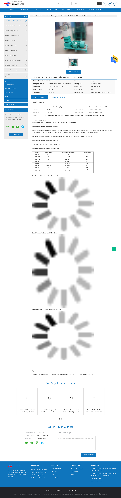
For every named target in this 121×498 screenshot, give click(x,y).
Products (24, 9)
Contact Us (80, 9)
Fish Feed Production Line (16, 36)
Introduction (56, 469)
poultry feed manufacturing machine (63, 374)
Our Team (55, 477)
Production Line (77, 469)
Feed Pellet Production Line (16, 26)
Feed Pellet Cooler (16, 55)
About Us (38, 9)
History (54, 471)
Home (11, 9)
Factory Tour (52, 9)
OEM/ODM (74, 471)
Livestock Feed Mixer (16, 50)
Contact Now (74, 72)
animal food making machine (41, 374)
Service (54, 474)
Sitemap (47, 490)
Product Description (59, 97)
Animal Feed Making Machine (16, 21)
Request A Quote (95, 9)
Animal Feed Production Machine (16, 76)
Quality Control (66, 9)
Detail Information (39, 97)
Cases (7, 100)
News (6, 96)
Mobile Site (72, 490)
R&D (72, 474)
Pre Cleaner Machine (16, 65)
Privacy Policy (59, 490)
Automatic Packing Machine (16, 60)
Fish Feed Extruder (16, 41)
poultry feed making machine (84, 374)
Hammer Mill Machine (16, 45)
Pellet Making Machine (16, 31)
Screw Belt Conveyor (16, 70)
